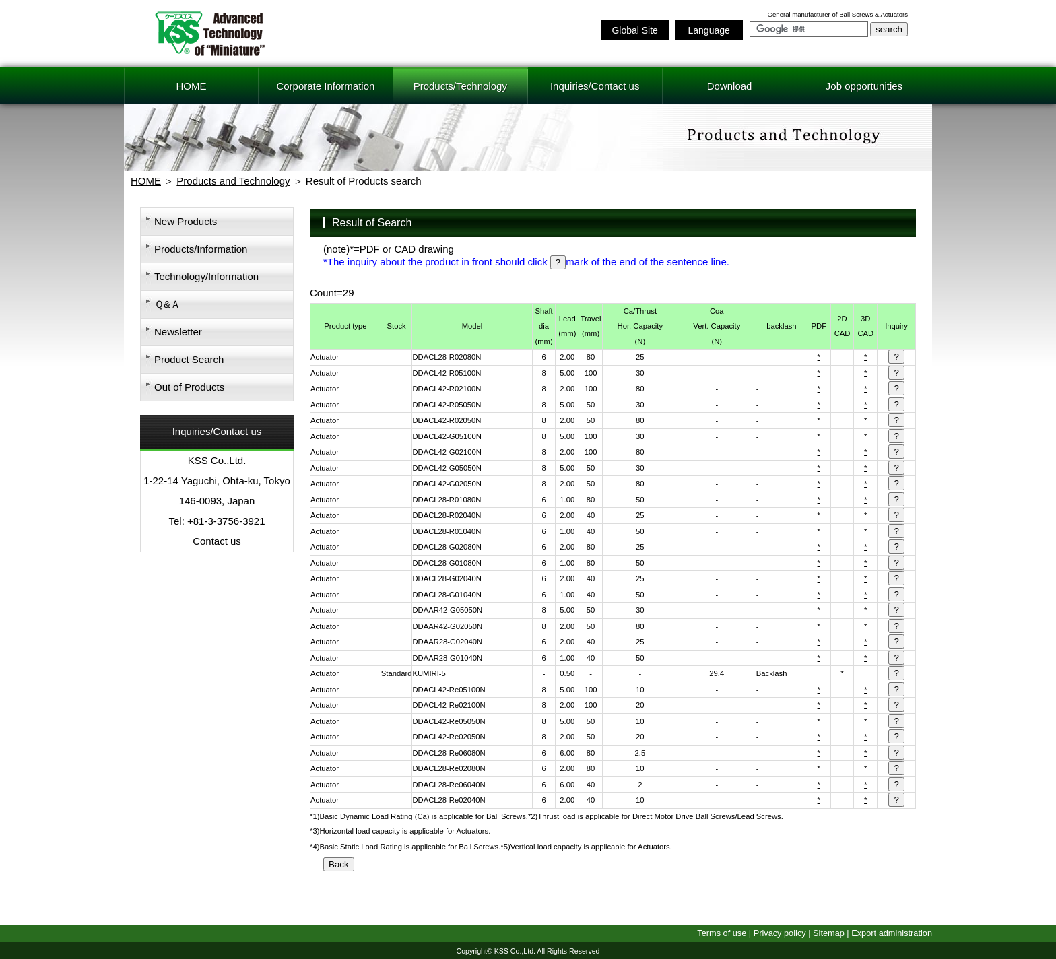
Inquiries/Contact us (595, 86)
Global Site (634, 30)
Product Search (189, 359)
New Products (185, 221)
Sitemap (829, 933)
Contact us (217, 541)
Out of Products (189, 387)
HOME (191, 86)
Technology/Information (206, 276)
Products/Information (200, 249)
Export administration (891, 933)
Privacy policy (780, 933)
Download (729, 86)
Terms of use (721, 933)
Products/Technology (460, 86)
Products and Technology (233, 181)
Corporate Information (325, 86)
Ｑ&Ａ (167, 304)
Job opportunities (864, 86)
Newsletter (178, 331)
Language (708, 30)
